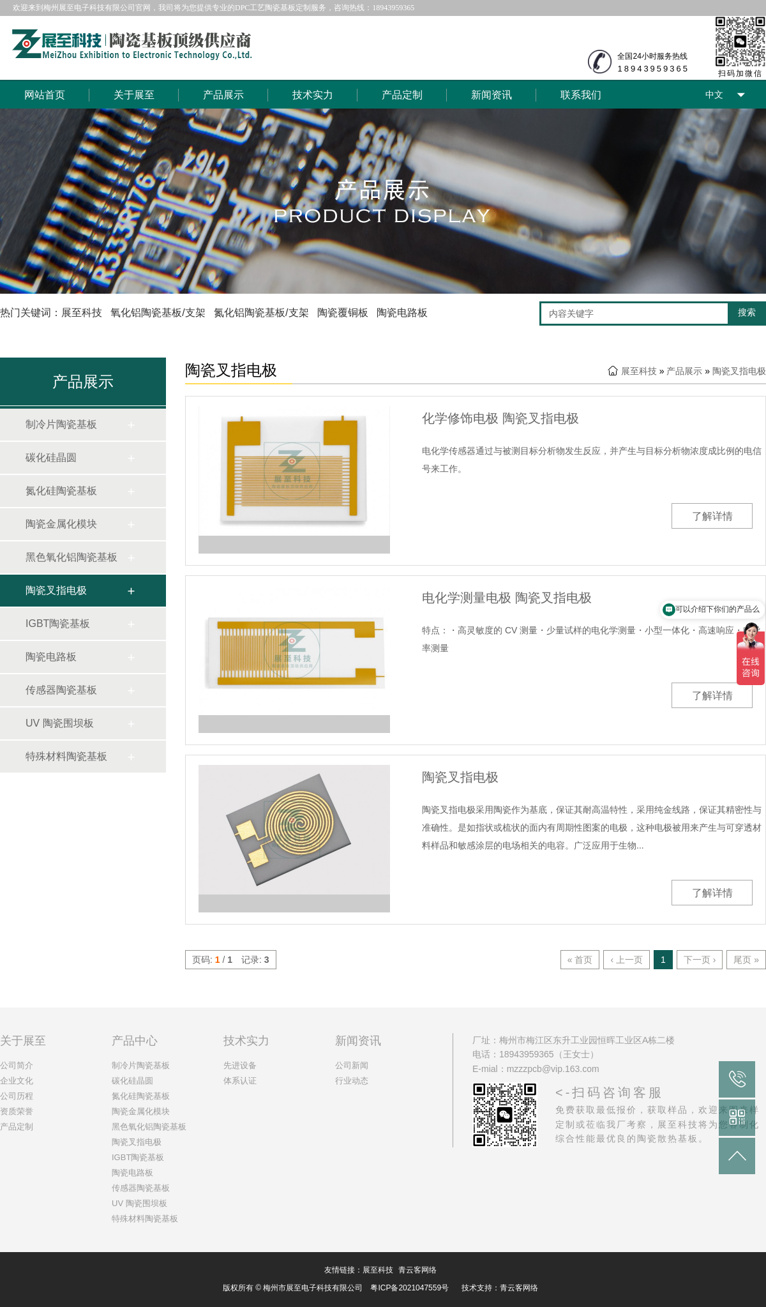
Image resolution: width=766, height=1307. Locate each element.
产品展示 (223, 94)
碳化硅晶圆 (51, 457)
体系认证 (240, 1080)
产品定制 (402, 94)
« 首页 (580, 960)
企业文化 (16, 1080)
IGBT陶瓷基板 (58, 623)
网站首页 (44, 94)
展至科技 (639, 371)
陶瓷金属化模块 (61, 523)
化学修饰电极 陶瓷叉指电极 (500, 418)
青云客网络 (417, 1269)
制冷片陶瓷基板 (61, 424)
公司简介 (16, 1065)
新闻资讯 (491, 94)
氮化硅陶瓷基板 (61, 490)
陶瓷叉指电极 (56, 590)
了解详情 (712, 516)
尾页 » (746, 960)
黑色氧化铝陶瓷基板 (71, 557)
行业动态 (351, 1080)
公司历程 (16, 1096)
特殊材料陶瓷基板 (66, 756)
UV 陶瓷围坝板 (60, 723)
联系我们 (580, 94)
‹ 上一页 (626, 960)
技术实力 (312, 94)
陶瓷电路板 (51, 656)
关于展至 (134, 94)
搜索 (747, 312)
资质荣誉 (16, 1111)
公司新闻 (351, 1065)
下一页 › (700, 960)
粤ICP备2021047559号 (409, 1287)
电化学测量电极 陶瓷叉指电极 (507, 598)
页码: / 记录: (230, 960)
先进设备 (240, 1065)
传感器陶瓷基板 (61, 689)
